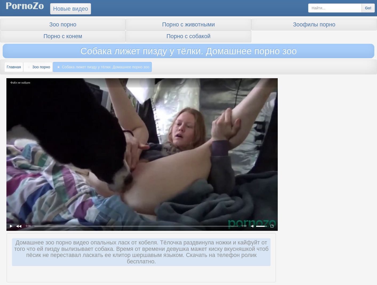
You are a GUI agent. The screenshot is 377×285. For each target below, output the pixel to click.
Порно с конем (62, 36)
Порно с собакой (188, 36)
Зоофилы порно (314, 24)
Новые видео (70, 9)
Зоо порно (62, 24)
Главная (14, 67)
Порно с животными (188, 24)
